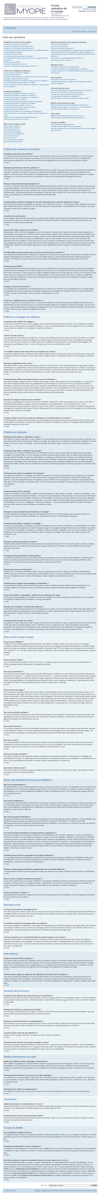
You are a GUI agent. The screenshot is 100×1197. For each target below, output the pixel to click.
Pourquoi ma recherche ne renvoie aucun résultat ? (67, 92)
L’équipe (37, 1190)
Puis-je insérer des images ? (13, 132)
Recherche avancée (90, 9)
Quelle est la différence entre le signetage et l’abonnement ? (70, 105)
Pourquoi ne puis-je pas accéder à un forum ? (18, 105)
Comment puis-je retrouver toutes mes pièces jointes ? (68, 117)
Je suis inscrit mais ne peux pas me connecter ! (19, 56)
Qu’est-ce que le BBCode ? (12, 126)
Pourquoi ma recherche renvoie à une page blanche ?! (68, 94)
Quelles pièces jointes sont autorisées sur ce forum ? (67, 116)
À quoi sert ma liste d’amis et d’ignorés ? (63, 79)
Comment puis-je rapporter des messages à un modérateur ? (23, 111)
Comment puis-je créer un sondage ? (15, 99)
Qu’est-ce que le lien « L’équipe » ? (62, 60)
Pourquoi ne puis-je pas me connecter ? (16, 44)
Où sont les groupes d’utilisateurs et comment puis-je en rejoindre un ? (73, 50)
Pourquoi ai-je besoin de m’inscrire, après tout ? (19, 46)
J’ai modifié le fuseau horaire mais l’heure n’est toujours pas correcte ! (26, 76)
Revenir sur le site (87, 11)
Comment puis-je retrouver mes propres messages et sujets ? (70, 98)
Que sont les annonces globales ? (14, 134)
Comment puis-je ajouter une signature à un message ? (21, 97)
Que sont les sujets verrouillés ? (14, 140)
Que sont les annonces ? (12, 136)
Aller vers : (44, 1185)
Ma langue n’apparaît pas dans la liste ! (16, 79)
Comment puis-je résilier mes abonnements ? (65, 109)
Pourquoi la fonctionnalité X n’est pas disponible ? (66, 126)
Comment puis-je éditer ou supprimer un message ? (20, 95)
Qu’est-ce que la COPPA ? (12, 62)
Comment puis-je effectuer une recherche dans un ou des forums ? (72, 90)
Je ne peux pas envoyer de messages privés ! (65, 67)
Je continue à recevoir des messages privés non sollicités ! (69, 69)
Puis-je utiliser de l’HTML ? (12, 128)
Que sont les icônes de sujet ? (13, 141)
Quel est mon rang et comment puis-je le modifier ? (20, 82)
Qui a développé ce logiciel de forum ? (63, 124)
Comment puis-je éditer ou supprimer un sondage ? (20, 103)
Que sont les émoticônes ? (12, 130)
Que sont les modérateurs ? (59, 46)
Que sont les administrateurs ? (60, 44)
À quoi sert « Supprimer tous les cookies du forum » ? (21, 66)
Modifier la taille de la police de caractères (94, 27)
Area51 (39, 1151)
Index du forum (11, 28)
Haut (7, 163)
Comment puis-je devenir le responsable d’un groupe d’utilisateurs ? (72, 52)
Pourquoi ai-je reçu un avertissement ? (16, 109)
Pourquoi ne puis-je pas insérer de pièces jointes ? (20, 107)
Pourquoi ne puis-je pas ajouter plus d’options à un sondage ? (23, 101)
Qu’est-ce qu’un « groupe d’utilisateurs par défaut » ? (67, 58)
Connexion (92, 31)
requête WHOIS (82, 1164)
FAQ (75, 31)
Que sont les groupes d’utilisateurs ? (62, 48)
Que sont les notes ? (10, 137)
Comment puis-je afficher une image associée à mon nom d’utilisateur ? (26, 80)
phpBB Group (59, 1134)
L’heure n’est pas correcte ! (12, 75)
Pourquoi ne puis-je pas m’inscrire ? (15, 64)
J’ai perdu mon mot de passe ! (13, 54)
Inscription (83, 31)
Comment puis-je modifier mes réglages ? (17, 73)
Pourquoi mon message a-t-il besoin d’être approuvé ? (21, 117)
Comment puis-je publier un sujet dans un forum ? (19, 93)
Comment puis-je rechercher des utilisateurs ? (65, 96)
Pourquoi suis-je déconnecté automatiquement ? (19, 48)
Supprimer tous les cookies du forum (52, 1190)
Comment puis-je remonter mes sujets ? (16, 119)
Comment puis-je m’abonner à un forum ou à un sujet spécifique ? (71, 107)
